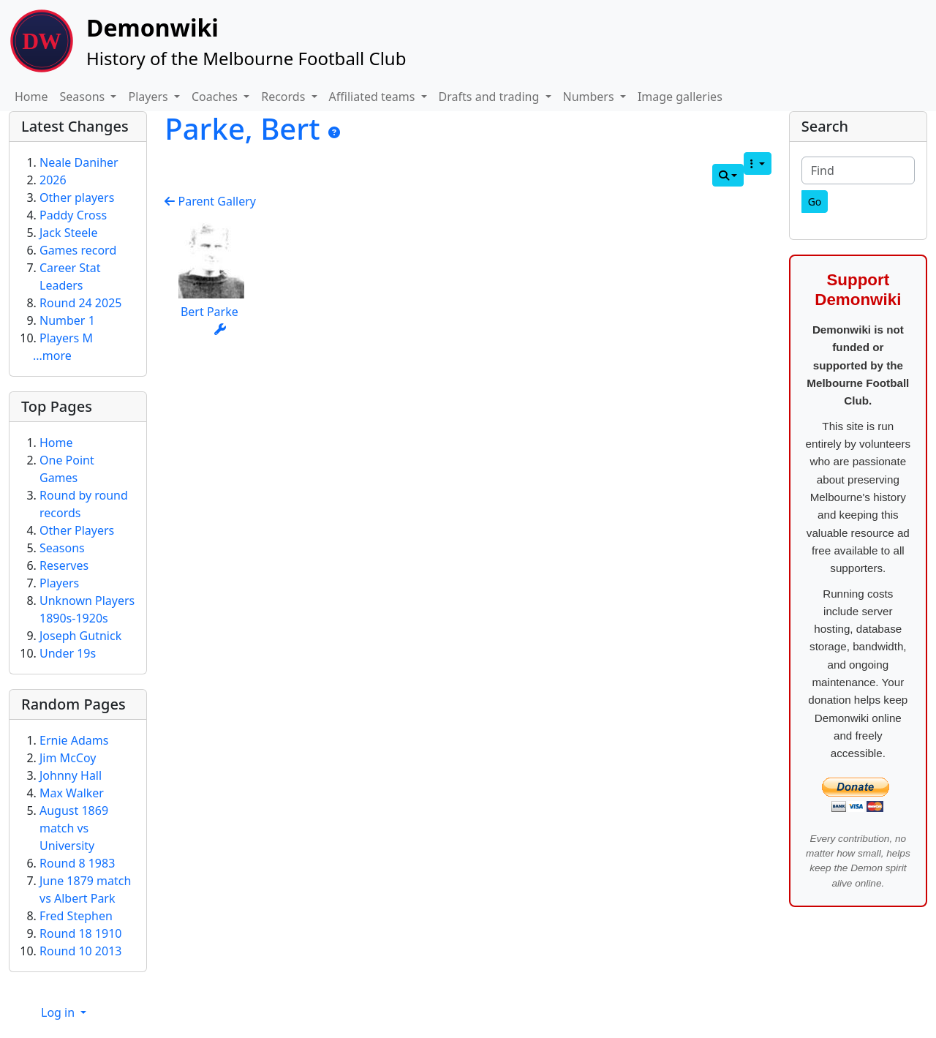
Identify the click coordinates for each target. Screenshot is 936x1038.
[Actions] (220, 329)
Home (31, 97)
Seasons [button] (84, 97)
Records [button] (284, 97)
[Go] (815, 201)
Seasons (62, 548)
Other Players (76, 530)
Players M (66, 338)
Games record (77, 250)
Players (59, 583)
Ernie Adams (73, 740)
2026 (53, 180)
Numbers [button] (590, 97)
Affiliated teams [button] (373, 97)
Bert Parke (209, 312)
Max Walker (71, 793)
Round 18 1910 (80, 933)
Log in (59, 1012)
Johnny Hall (70, 775)
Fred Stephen (76, 916)
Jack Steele (68, 233)
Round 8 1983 (77, 863)
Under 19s (67, 653)
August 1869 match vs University (73, 828)
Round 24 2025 (80, 303)
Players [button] (149, 97)
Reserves (63, 565)
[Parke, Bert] (334, 132)
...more (52, 355)
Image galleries (680, 97)
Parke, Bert (246, 128)
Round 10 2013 (80, 951)
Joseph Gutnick (80, 636)
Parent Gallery (210, 201)
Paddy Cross (73, 215)
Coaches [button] (216, 97)
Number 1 (67, 320)
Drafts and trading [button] (491, 97)
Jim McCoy (67, 758)
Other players (76, 197)
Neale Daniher (78, 162)
